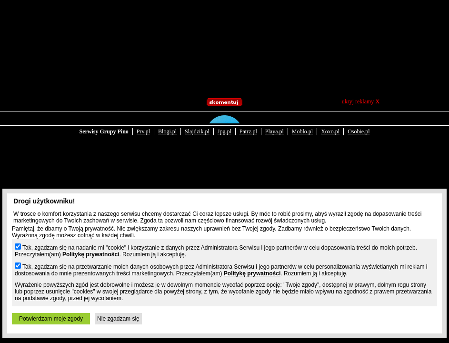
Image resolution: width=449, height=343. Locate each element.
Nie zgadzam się (118, 318)
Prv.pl (143, 124)
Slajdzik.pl (197, 124)
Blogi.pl (167, 124)
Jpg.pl (224, 124)
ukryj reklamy (360, 101)
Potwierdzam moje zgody (51, 318)
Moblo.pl (302, 124)
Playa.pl (274, 124)
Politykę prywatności (90, 254)
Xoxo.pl (330, 124)
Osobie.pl (358, 124)
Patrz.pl (248, 124)
